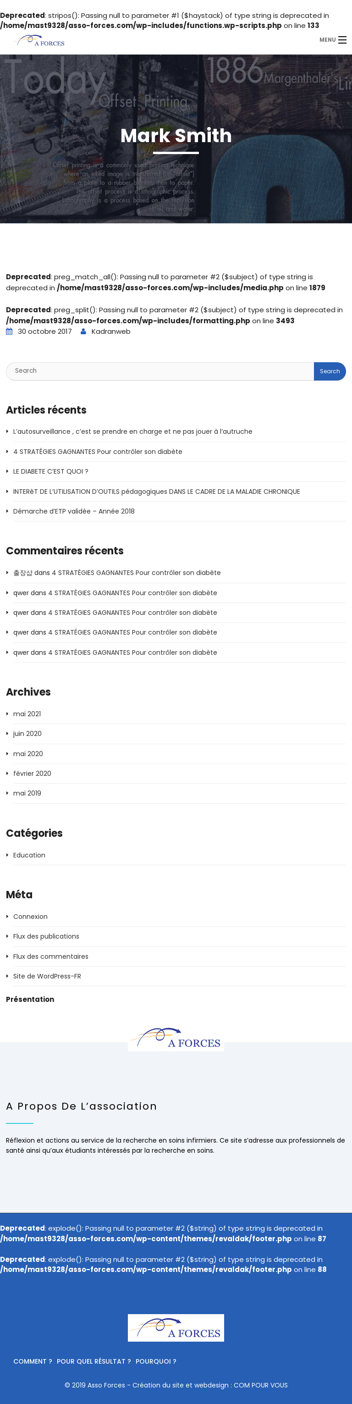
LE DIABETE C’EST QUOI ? (50, 471)
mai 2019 (27, 793)
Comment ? (32, 1361)
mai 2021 (27, 714)
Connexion (30, 916)
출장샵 (23, 572)
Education (29, 855)
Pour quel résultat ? (94, 1361)
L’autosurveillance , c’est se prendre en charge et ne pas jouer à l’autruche (133, 431)
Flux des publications (46, 936)
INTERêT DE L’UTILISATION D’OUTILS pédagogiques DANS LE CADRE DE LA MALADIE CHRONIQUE (156, 491)
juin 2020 (27, 733)
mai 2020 (28, 753)
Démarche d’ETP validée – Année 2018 (74, 511)
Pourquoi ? (156, 1361)
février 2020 (32, 773)
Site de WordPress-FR (47, 976)
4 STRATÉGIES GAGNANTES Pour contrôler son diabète (97, 451)
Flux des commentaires (50, 956)
